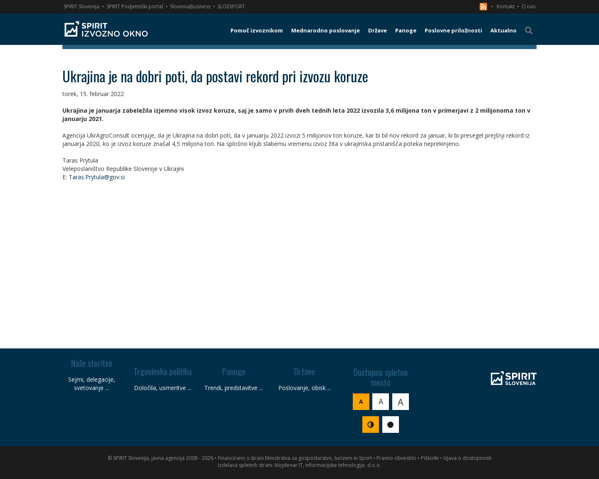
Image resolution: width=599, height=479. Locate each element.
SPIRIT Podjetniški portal (134, 6)
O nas (528, 6)
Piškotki (430, 458)
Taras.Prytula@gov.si (97, 177)
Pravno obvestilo (396, 458)
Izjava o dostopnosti (467, 458)
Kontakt (506, 6)
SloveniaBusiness (190, 6)
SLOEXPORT (231, 6)
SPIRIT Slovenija (81, 6)
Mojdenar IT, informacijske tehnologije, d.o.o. (328, 465)
